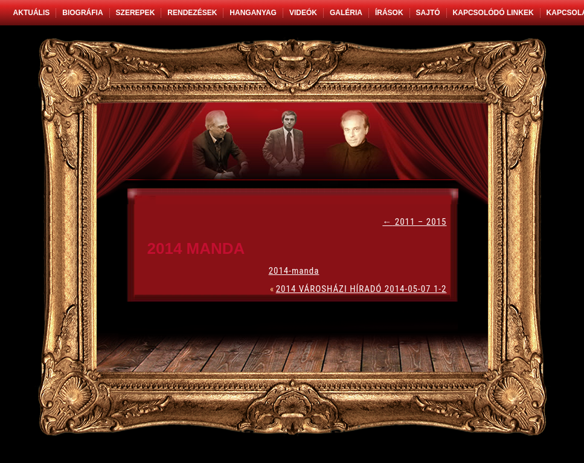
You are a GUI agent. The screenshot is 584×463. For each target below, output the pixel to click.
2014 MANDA (196, 248)
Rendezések (192, 12)
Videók (303, 12)
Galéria (346, 12)
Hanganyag (253, 12)
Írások (389, 12)
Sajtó (428, 12)
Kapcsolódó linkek (493, 12)
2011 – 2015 (414, 221)
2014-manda (294, 270)
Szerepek (135, 12)
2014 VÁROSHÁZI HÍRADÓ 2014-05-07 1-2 (361, 288)
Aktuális (31, 12)
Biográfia (82, 12)
